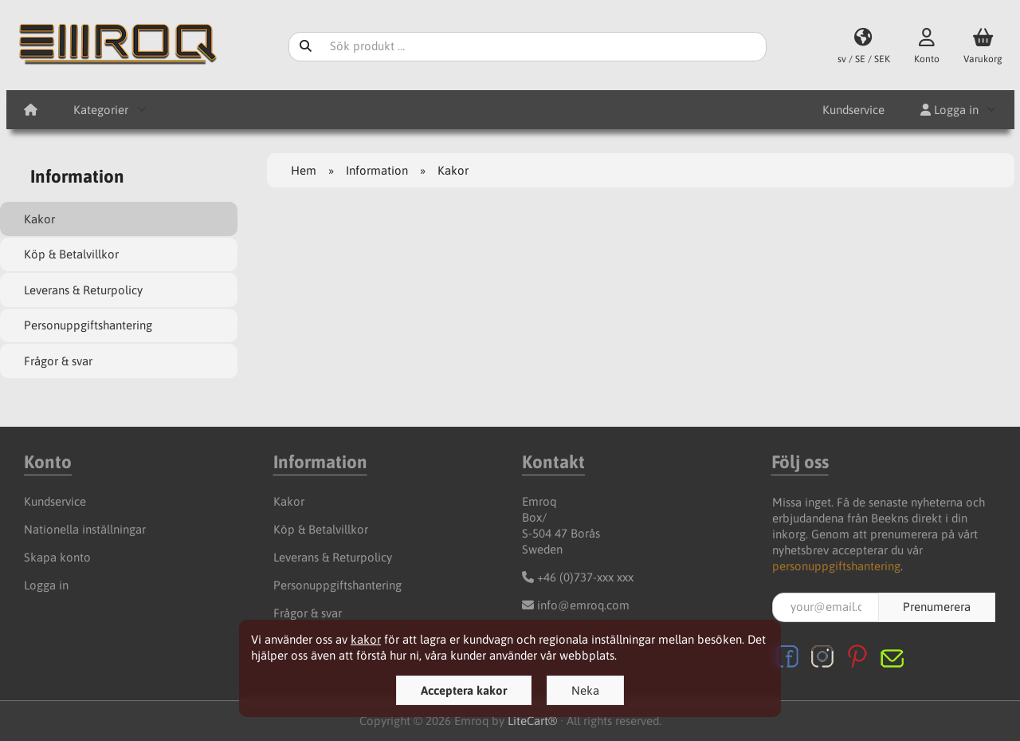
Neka (585, 690)
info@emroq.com (583, 605)
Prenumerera (937, 606)
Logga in (949, 109)
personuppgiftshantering (836, 566)
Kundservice (853, 109)
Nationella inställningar (85, 529)
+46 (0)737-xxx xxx (585, 577)
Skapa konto (57, 557)
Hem (303, 170)
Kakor (39, 219)
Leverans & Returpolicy (83, 290)
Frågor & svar (58, 361)
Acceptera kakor (464, 690)
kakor (366, 639)
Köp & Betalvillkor (71, 254)
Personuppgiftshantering (88, 325)
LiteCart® (532, 720)
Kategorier (100, 109)
